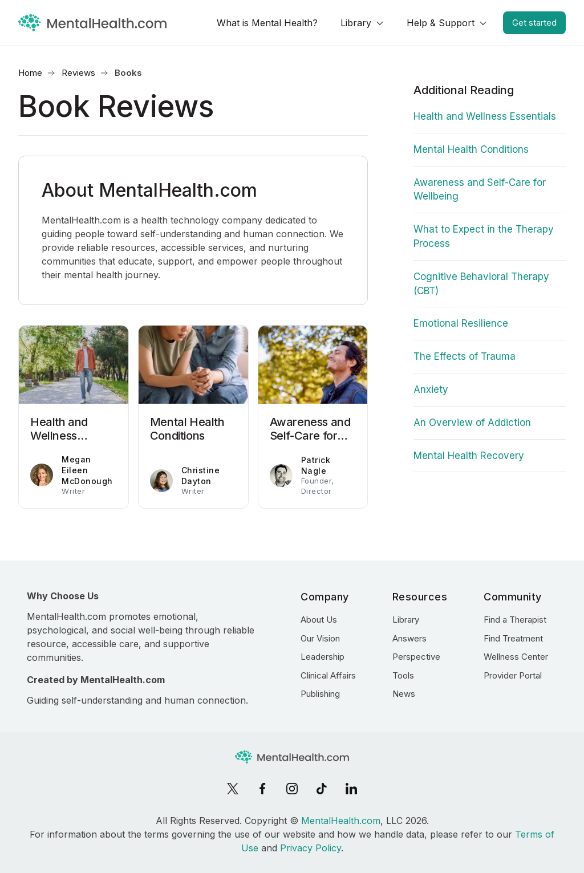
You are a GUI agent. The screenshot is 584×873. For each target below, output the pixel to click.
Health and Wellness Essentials (484, 116)
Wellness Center (516, 656)
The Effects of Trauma (464, 356)
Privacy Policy (310, 848)
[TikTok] (321, 788)
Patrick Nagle (316, 465)
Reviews (78, 72)
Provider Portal (513, 675)
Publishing (320, 693)
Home (30, 72)
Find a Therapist (515, 619)
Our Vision (320, 638)
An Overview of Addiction (472, 422)
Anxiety (430, 389)
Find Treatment (513, 638)
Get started (534, 22)
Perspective (416, 656)
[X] (233, 788)
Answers (409, 638)
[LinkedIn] (351, 788)
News (403, 693)
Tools (403, 675)
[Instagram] (292, 788)
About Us (319, 619)
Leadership (322, 656)
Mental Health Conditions (471, 149)
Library (355, 23)
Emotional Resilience (460, 323)
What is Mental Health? (267, 23)
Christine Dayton (200, 475)
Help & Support (440, 23)
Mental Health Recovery (468, 455)
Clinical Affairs (328, 675)
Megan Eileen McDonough (87, 470)
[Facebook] (262, 788)
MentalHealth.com (340, 820)
